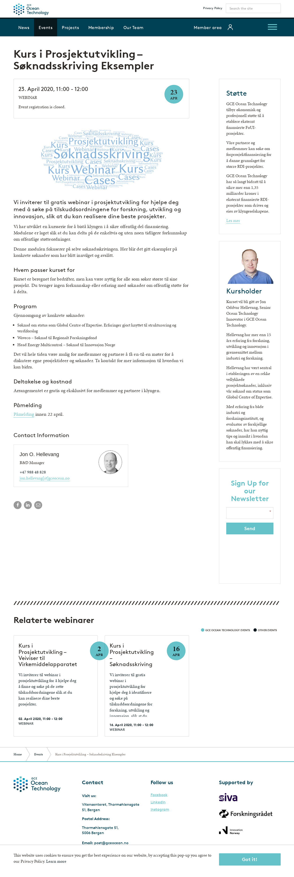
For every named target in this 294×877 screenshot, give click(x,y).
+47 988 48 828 (33, 472)
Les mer (233, 220)
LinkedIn (158, 802)
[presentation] (250, 556)
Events (45, 27)
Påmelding (24, 414)
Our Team (133, 27)
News (24, 27)
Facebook (159, 795)
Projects (70, 27)
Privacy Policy (212, 8)
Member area (208, 27)
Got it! (249, 859)
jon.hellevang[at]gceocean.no (45, 478)
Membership (101, 27)
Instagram (160, 809)
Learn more (56, 861)
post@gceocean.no (111, 843)
